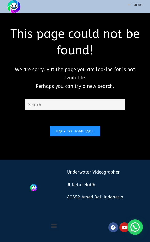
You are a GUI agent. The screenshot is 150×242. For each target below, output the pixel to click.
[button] (54, 226)
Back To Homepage (75, 131)
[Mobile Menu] (135, 5)
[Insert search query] (75, 104)
